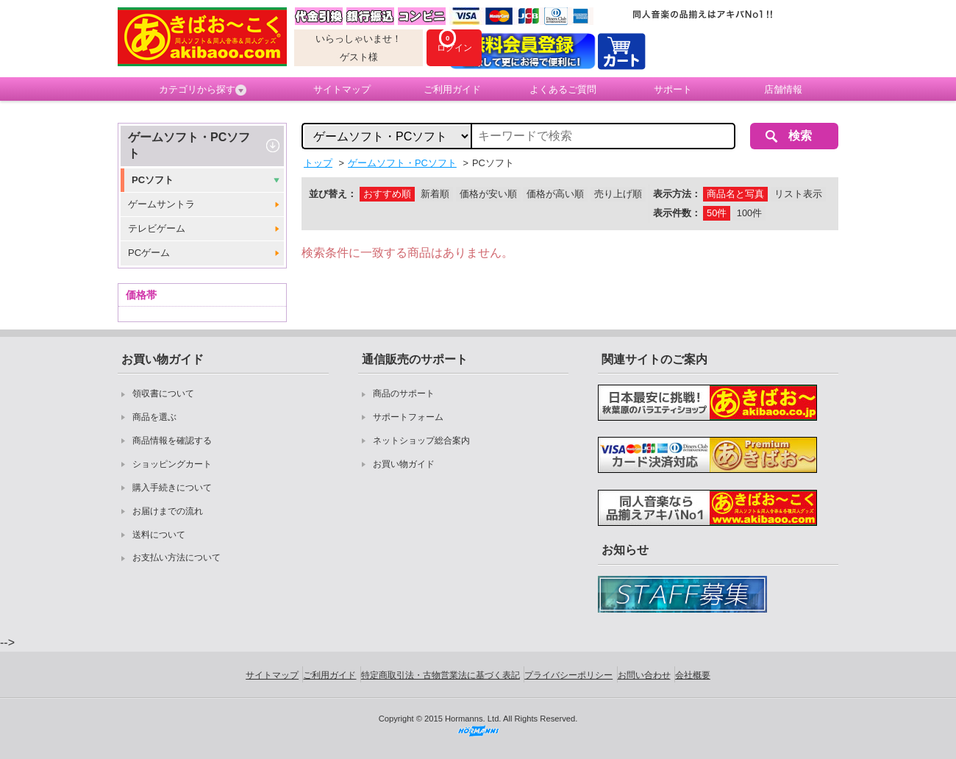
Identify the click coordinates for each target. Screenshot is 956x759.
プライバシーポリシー (568, 675)
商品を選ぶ (154, 417)
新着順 (435, 193)
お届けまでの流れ (167, 511)
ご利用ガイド (452, 89)
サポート (673, 89)
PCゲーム (149, 252)
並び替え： (333, 193)
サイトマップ (342, 89)
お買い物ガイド (404, 464)
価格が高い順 (555, 193)
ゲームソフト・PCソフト (189, 145)
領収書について (163, 393)
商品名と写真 (735, 193)
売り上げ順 (618, 193)
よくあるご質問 (562, 89)
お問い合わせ (644, 675)
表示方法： (677, 193)
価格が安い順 (488, 193)
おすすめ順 (387, 193)
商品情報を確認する (172, 440)
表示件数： (677, 212)
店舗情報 (783, 89)
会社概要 (692, 675)
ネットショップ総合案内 (421, 440)
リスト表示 (798, 193)
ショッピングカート (172, 464)
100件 (749, 212)
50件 (717, 212)
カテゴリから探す (202, 90)
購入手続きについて (172, 487)
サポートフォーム (408, 417)
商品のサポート (404, 393)
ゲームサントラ (161, 204)
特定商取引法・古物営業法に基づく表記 (440, 675)
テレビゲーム (156, 228)
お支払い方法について (176, 557)
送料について (158, 535)
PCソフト (153, 179)
